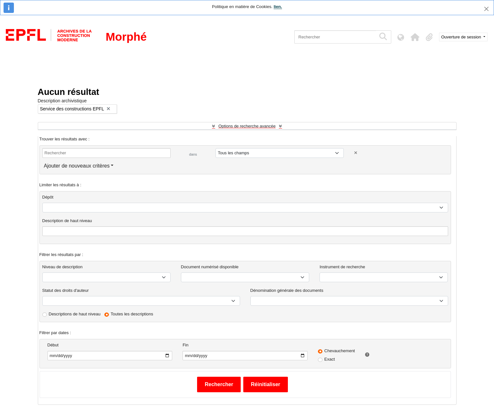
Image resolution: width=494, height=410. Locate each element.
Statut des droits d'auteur (65, 290)
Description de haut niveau (67, 220)
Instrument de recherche (342, 266)
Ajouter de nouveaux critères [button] (77, 166)
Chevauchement (339, 350)
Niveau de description (62, 266)
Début (53, 345)
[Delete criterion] (355, 152)
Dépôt (48, 197)
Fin (185, 345)
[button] (415, 37)
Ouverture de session (461, 37)
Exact (329, 359)
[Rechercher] (335, 37)
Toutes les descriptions (132, 314)
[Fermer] (486, 8)
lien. (278, 6)
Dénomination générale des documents (286, 290)
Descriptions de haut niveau (74, 314)
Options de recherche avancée (247, 126)
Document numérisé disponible (209, 266)
